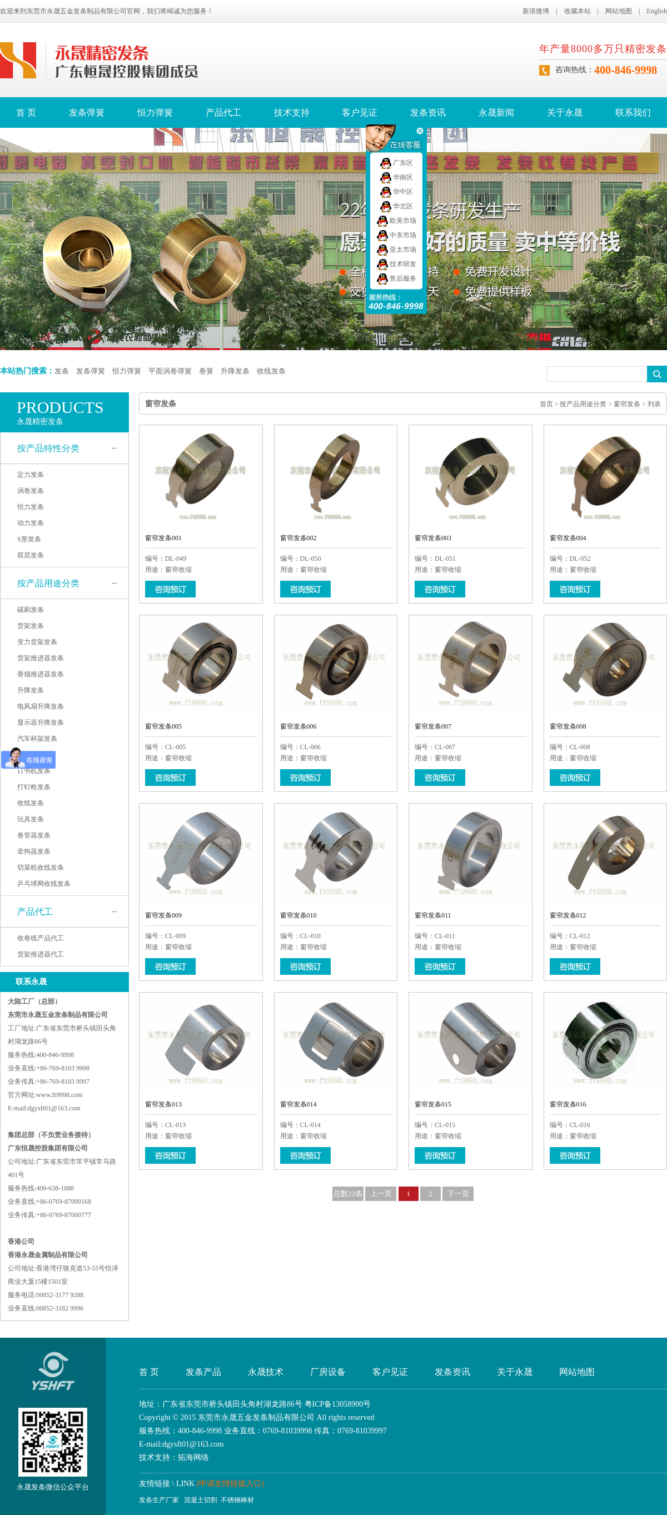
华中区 (396, 192)
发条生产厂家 (159, 1500)
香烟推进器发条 (40, 674)
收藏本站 (577, 11)
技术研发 (396, 264)
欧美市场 (396, 221)
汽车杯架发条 (37, 738)
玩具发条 (30, 819)
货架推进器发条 (40, 658)
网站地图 (618, 11)
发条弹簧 (86, 112)
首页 (546, 404)
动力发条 (30, 523)
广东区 (396, 163)
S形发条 (29, 539)
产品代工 (223, 112)
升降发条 (235, 371)
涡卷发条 (30, 491)
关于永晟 (565, 112)
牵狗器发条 (34, 851)
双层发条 (30, 555)
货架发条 (30, 626)
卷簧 (206, 371)
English (656, 11)
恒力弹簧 (155, 112)
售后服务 (396, 278)
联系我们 (633, 112)
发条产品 (203, 1372)
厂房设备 (328, 1372)
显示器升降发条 (40, 722)
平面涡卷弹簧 (170, 371)
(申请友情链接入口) (230, 1483)
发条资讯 (428, 112)
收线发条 (271, 371)
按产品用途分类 (48, 583)
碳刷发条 (30, 610)
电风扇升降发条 (40, 706)
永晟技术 (265, 1372)
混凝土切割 (200, 1500)
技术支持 (292, 112)
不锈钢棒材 (237, 1500)
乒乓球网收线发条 (44, 884)
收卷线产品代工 (40, 938)
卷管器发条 (34, 835)
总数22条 (348, 1193)
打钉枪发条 (34, 787)
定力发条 (30, 475)
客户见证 (359, 112)
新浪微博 (535, 11)
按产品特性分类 (48, 448)
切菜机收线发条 (40, 867)
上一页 (381, 1193)
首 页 (26, 112)
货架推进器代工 (40, 954)
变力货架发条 (37, 642)
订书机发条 (34, 771)
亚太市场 (396, 249)
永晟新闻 (496, 112)
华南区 (396, 177)
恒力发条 (30, 507)
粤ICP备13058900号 (338, 1404)
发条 (61, 371)
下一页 (458, 1193)
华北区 (396, 206)
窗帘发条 (627, 404)
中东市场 (396, 235)
